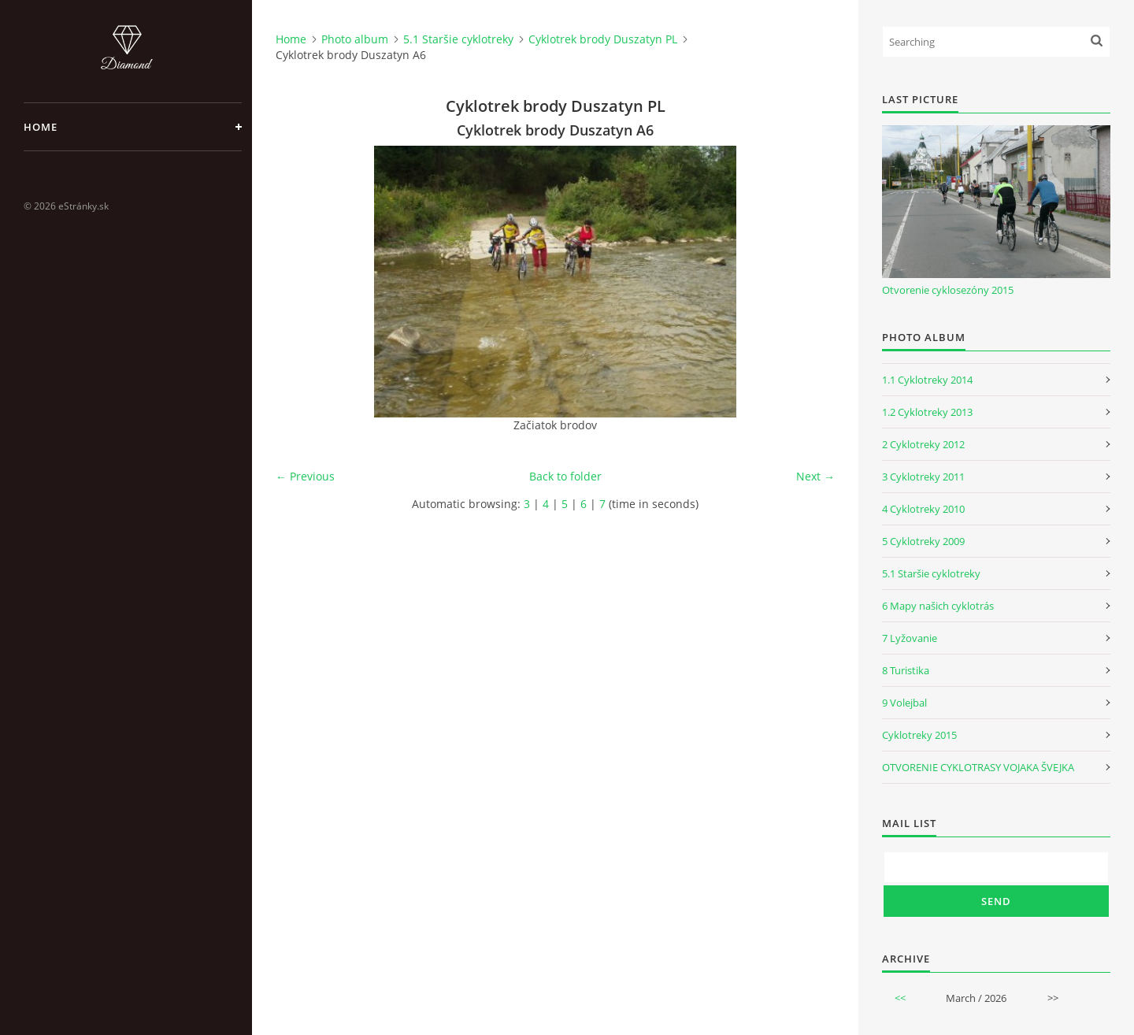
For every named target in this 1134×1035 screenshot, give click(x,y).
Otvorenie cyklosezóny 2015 (948, 290)
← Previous (305, 476)
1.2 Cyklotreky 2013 (927, 412)
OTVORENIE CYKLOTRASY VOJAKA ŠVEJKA (978, 767)
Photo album (354, 39)
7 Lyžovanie (909, 638)
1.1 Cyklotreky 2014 (927, 380)
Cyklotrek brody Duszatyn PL (602, 39)
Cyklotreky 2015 (919, 735)
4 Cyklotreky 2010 (923, 509)
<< (900, 998)
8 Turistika (905, 670)
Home (40, 127)
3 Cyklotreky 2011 (923, 476)
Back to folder (565, 476)
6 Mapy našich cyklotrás (938, 606)
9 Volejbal (904, 703)
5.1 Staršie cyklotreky (458, 39)
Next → (815, 476)
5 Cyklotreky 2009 (923, 541)
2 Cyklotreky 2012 (923, 444)
